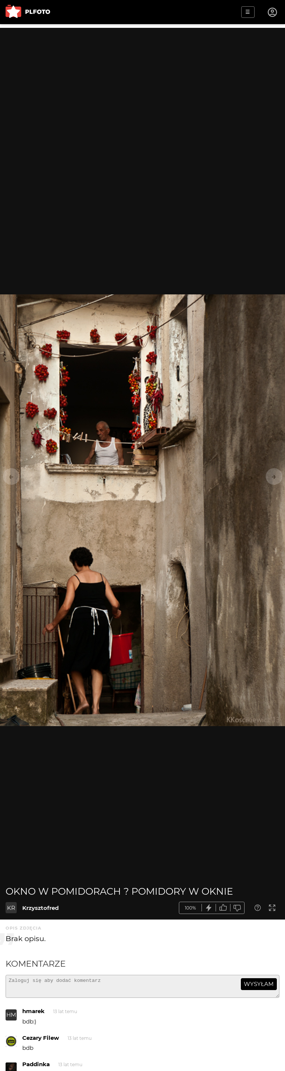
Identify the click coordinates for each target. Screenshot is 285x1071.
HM (11, 1018)
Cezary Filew (40, 1041)
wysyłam (258, 983)
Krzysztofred (40, 907)
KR (11, 907)
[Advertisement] (142, 80)
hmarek (33, 1014)
